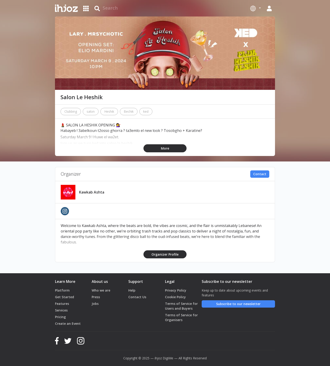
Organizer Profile (165, 254)
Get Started (64, 297)
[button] (256, 8)
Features (62, 303)
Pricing (60, 317)
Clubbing (70, 111)
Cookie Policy (175, 297)
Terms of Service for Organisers (181, 317)
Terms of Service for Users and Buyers (181, 306)
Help (131, 290)
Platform (62, 290)
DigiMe (168, 358)
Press (96, 297)
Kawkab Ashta (91, 192)
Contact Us (137, 297)
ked (145, 111)
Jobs (95, 303)
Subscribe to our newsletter (238, 304)
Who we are (101, 290)
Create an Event (68, 323)
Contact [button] (259, 174)
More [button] (165, 148)
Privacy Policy (175, 290)
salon (91, 111)
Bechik (129, 111)
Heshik (109, 111)
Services (61, 310)
